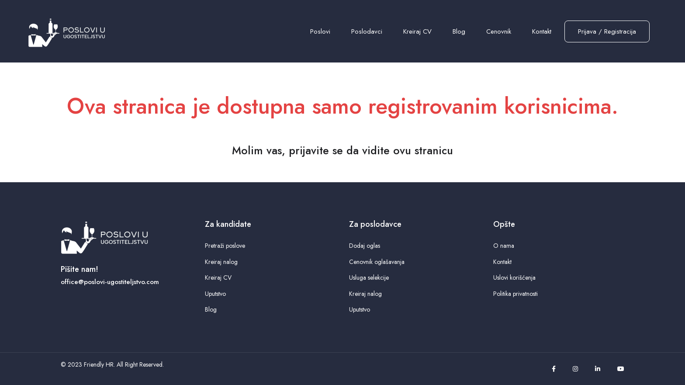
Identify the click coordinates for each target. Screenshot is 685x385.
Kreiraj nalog (221, 261)
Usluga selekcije (369, 277)
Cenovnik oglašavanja (377, 261)
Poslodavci (366, 31)
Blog (459, 31)
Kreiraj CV (417, 31)
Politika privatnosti (515, 293)
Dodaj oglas (364, 245)
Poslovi (320, 31)
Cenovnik (498, 31)
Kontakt (541, 31)
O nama (503, 245)
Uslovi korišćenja (514, 277)
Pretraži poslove (225, 245)
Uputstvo (215, 293)
